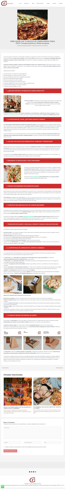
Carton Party (26, 295)
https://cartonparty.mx (46, 353)
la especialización (36, 176)
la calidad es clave (15, 197)
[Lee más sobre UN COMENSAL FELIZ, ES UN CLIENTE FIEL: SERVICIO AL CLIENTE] (47, 391)
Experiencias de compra (17, 410)
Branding (18, 45)
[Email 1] (35, 473)
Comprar (61, 3)
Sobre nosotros (43, 3)
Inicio (24, 3)
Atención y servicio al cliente (47, 410)
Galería (49, 3)
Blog (36, 3)
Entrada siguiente (59, 367)
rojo (48, 124)
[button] (32, 3)
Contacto (55, 3)
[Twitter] (31, 473)
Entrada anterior (5, 367)
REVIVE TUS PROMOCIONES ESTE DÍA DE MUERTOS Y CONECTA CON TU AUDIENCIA (16, 408)
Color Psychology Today (36, 127)
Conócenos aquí (31, 259)
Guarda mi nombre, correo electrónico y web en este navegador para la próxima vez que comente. (25, 448)
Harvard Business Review (13, 114)
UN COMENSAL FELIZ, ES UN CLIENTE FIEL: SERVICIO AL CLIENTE (45, 407)
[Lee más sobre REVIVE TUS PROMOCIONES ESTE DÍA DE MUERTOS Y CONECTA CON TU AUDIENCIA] (18, 391)
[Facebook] (29, 473)
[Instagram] (33, 473)
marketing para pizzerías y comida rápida (40, 45)
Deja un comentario (7, 410)
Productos (30, 3)
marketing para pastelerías (25, 45)
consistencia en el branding (29, 216)
